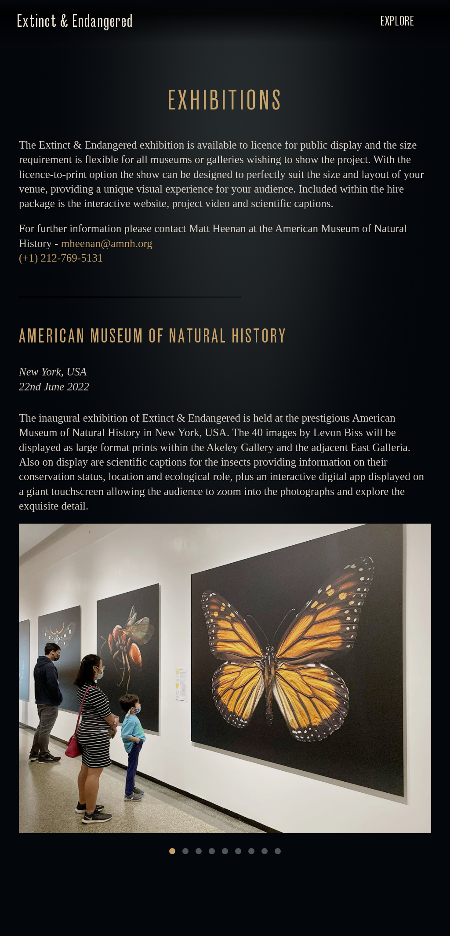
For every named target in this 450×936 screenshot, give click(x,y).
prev (122, 680)
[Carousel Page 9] (278, 852)
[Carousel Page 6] (238, 852)
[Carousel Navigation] (225, 680)
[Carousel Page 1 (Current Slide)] (172, 852)
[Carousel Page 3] (199, 852)
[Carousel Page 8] (264, 852)
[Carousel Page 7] (251, 852)
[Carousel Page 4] (212, 852)
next (328, 680)
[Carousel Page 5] (225, 852)
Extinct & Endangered (75, 21)
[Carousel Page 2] (185, 852)
